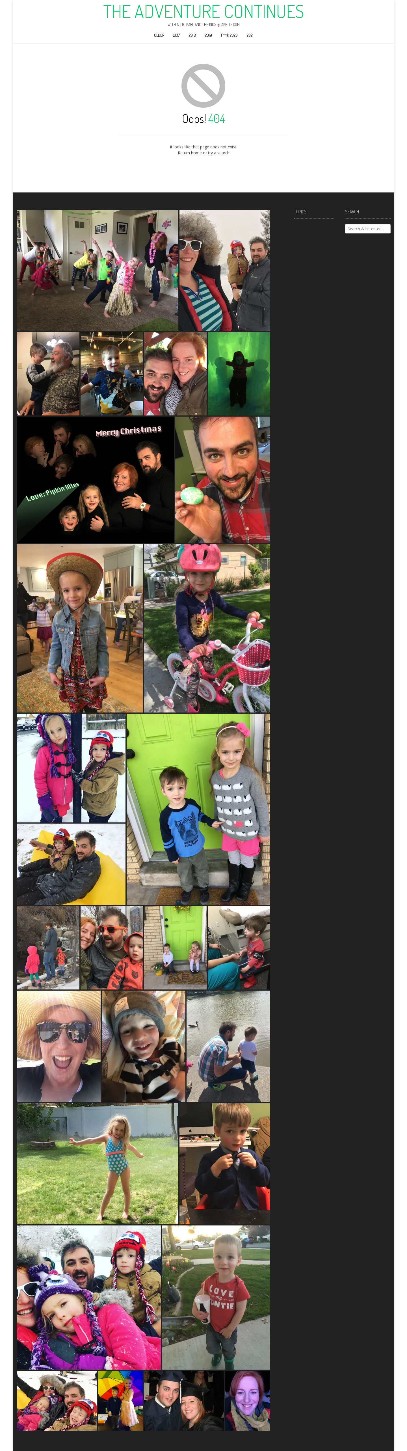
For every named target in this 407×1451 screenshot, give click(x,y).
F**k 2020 (229, 35)
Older (159, 35)
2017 (176, 35)
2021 (250, 35)
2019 (208, 35)
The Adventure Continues (203, 11)
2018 (192, 35)
